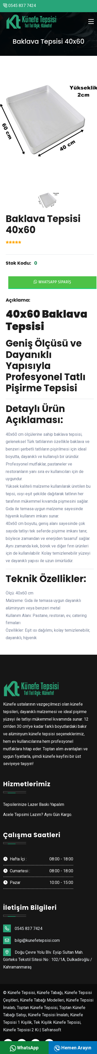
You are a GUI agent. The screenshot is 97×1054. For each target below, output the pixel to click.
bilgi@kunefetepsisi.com (31, 940)
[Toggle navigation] (91, 21)
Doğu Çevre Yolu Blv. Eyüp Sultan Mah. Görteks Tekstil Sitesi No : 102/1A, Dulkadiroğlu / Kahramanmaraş (47, 959)
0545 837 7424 (19, 5)
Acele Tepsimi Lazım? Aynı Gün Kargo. (37, 814)
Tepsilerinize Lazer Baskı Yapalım (33, 804)
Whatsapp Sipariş (52, 282)
